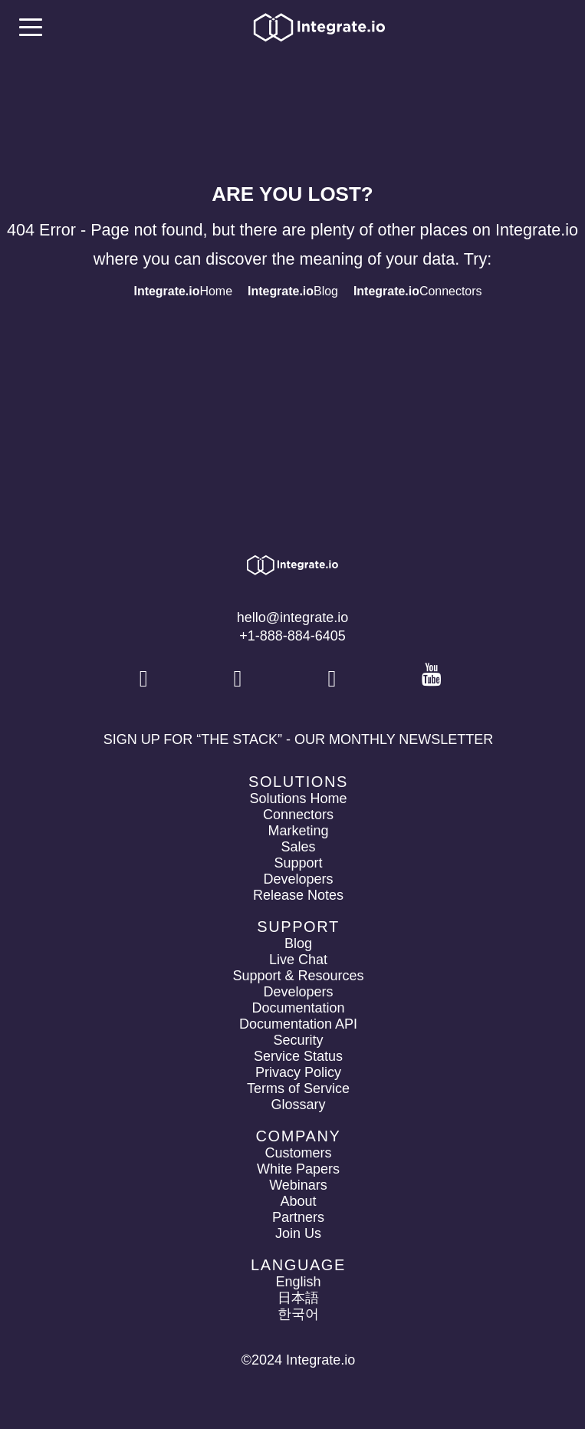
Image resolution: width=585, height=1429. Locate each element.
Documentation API (298, 1024)
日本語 (298, 1298)
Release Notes (298, 895)
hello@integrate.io (292, 617)
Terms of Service (298, 1088)
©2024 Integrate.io (298, 1360)
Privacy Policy (298, 1072)
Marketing (298, 830)
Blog (293, 291)
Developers (298, 879)
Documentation (297, 1008)
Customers (298, 1153)
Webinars (298, 1185)
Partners (298, 1217)
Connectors (417, 291)
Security (298, 1040)
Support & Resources (297, 975)
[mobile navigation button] (30, 27)
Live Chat (298, 959)
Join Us (298, 1233)
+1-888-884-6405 (292, 636)
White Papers (298, 1169)
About (298, 1201)
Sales (298, 846)
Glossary (298, 1104)
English (297, 1281)
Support (298, 863)
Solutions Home (298, 798)
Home (182, 291)
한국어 (298, 1314)
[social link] (146, 679)
